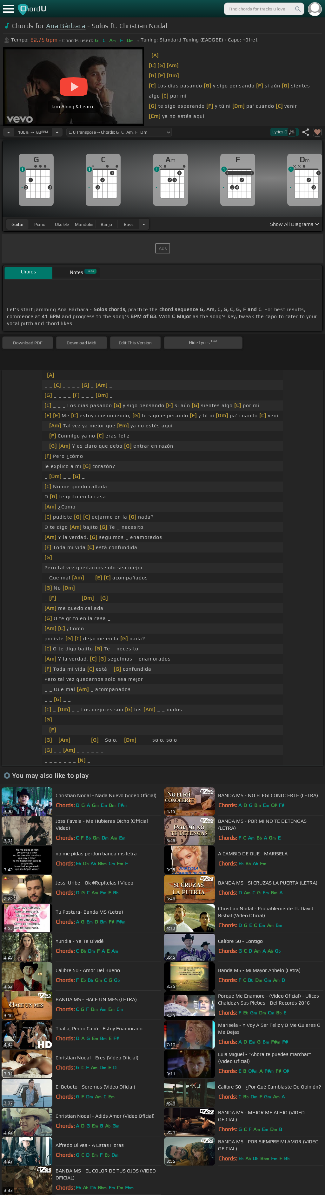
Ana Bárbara (66, 26)
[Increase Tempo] (57, 132)
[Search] (297, 9)
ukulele (62, 224)
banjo (106, 224)
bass (129, 224)
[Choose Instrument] (144, 224)
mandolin (84, 224)
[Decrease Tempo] (8, 132)
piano (39, 224)
